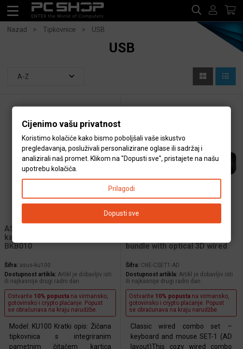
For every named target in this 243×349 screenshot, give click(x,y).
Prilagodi (121, 188)
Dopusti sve (121, 213)
